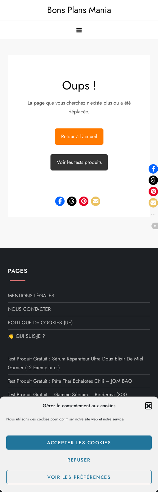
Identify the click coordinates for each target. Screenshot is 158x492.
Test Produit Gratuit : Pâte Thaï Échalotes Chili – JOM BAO (70, 381)
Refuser (79, 460)
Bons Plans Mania (79, 9)
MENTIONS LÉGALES (31, 295)
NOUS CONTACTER (29, 309)
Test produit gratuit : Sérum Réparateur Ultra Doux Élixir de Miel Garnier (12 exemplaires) (75, 363)
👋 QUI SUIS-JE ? (26, 336)
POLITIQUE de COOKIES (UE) (40, 322)
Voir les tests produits (79, 162)
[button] (148, 406)
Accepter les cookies (79, 442)
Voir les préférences (79, 477)
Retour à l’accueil (79, 136)
